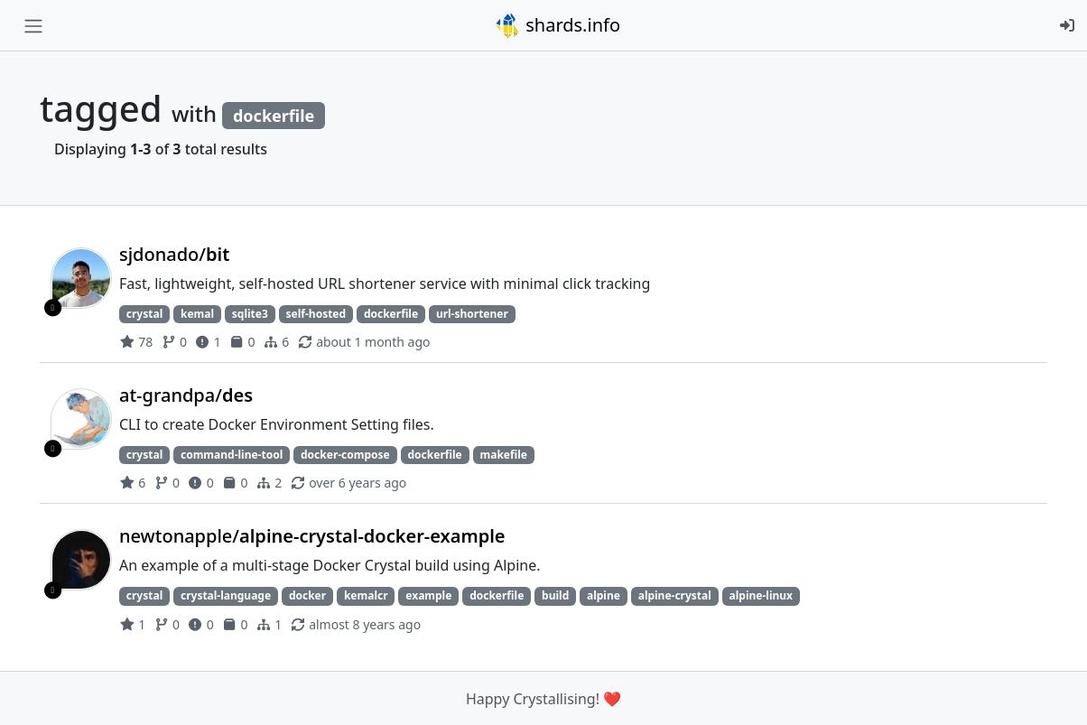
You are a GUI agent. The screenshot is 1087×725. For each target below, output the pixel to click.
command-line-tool (232, 454)
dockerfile (391, 313)
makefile (503, 454)
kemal (197, 313)
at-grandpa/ (186, 395)
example (428, 595)
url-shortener (472, 313)
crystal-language (226, 595)
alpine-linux (761, 595)
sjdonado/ (174, 254)
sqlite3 (250, 313)
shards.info (557, 25)
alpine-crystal (674, 595)
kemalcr (366, 595)
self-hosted (316, 313)
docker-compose (345, 454)
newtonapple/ (312, 536)
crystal (144, 313)
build (555, 595)
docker (307, 595)
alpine (603, 595)
